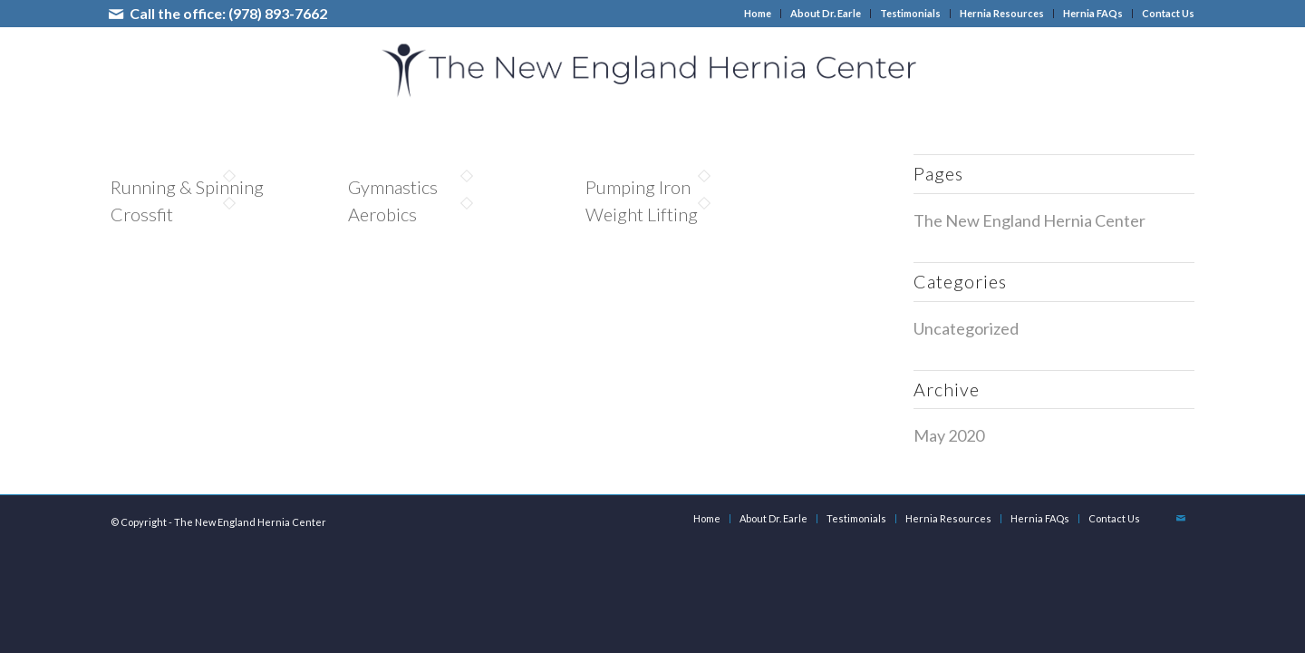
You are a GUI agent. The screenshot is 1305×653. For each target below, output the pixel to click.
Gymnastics (393, 187)
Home (757, 13)
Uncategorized (966, 328)
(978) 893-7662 (277, 13)
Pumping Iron (638, 187)
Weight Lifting (641, 214)
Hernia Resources (1002, 13)
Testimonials (910, 13)
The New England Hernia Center (1030, 220)
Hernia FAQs (1093, 13)
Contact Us (1168, 13)
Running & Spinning (187, 187)
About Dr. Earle (825, 13)
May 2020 (949, 435)
